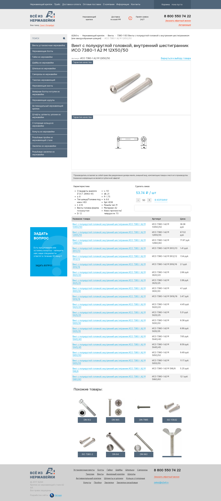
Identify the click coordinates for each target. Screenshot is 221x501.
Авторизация (184, 25)
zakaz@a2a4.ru (161, 482)
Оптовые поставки (92, 4)
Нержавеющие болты (42, 51)
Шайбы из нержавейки (43, 62)
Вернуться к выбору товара (176, 58)
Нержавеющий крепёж (41, 4)
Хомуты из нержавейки (43, 131)
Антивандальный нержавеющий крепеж (47, 107)
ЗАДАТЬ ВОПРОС (44, 265)
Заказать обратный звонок (178, 20)
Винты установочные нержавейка (48, 45)
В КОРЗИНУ (161, 199)
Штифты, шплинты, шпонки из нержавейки (46, 116)
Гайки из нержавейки (42, 57)
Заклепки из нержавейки (44, 146)
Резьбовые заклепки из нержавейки (43, 153)
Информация (122, 4)
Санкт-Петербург (47, 25)
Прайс (57, 4)
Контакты (135, 4)
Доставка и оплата (71, 4)
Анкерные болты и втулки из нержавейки (46, 93)
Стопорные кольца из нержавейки (42, 124)
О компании (108, 4)
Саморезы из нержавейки (44, 74)
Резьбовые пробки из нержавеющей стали (42, 138)
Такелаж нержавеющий (43, 80)
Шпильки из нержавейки (44, 68)
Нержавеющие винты (42, 86)
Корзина (169, 4)
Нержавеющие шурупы (43, 100)
